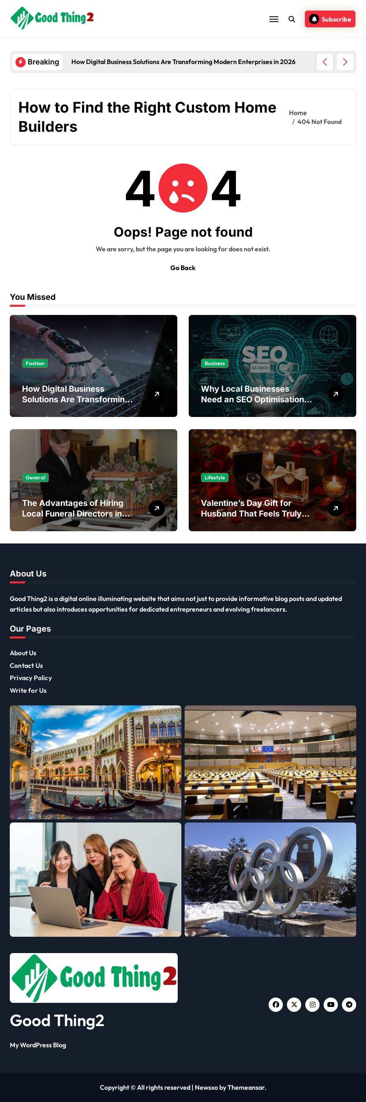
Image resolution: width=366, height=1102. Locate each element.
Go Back (183, 268)
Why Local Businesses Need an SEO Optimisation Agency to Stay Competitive (256, 399)
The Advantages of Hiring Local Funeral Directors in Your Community (72, 513)
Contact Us (26, 665)
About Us (23, 653)
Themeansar (246, 1087)
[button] (345, 62)
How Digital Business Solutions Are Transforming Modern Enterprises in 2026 (77, 399)
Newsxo (206, 1087)
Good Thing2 (57, 1020)
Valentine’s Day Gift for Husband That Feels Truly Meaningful (251, 513)
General (35, 477)
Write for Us (28, 690)
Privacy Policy (31, 678)
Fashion (35, 363)
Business (215, 363)
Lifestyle (215, 477)
